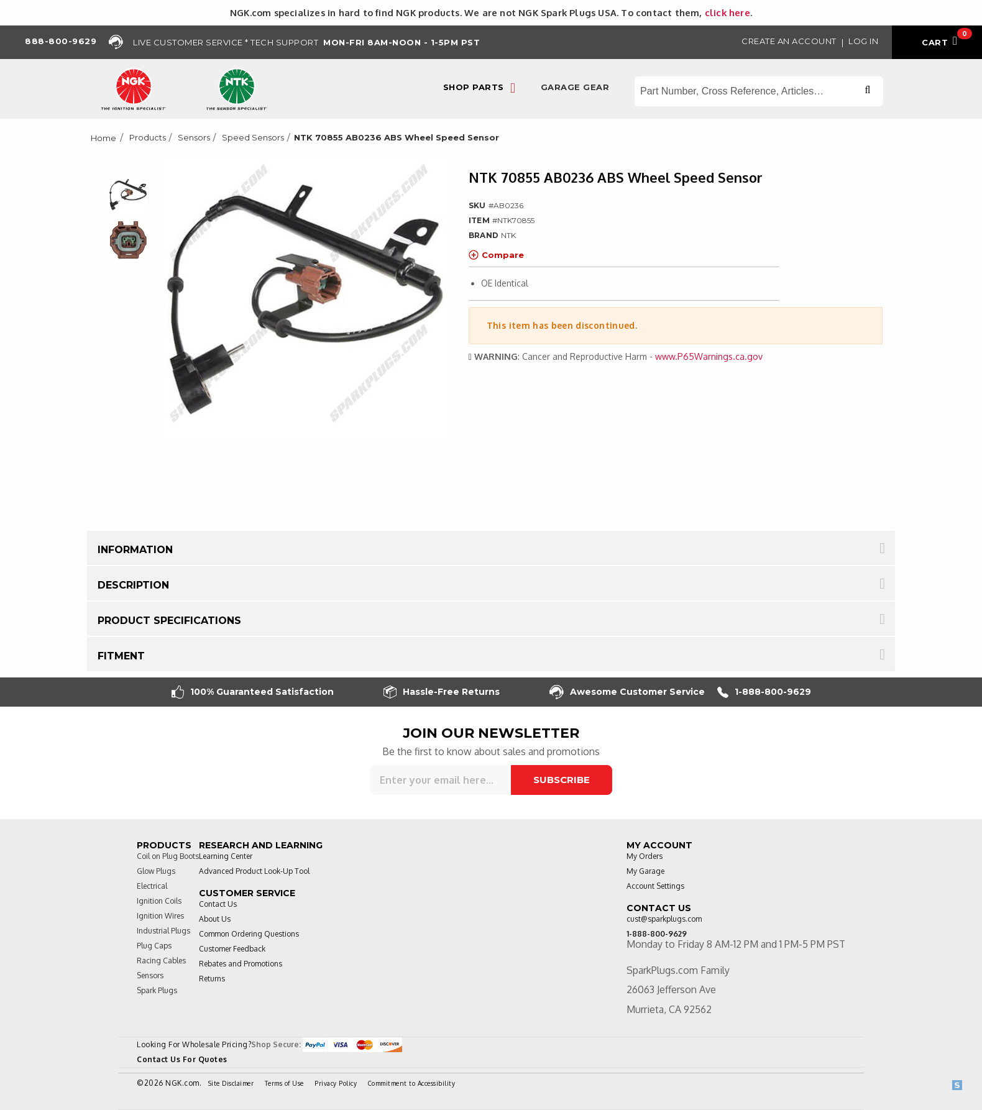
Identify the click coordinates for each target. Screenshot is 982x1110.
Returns (212, 978)
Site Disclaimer (231, 1083)
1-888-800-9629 (764, 692)
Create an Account (789, 41)
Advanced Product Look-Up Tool (254, 871)
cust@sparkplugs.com (664, 919)
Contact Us (218, 904)
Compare (496, 255)
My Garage (645, 871)
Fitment (121, 656)
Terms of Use (284, 1083)
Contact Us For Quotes (182, 1059)
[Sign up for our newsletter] (440, 780)
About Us (215, 919)
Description (133, 585)
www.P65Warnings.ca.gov (709, 356)
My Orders (644, 856)
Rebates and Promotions (240, 963)
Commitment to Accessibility (412, 1083)
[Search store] (759, 91)
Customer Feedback (232, 948)
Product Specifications (169, 620)
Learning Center (225, 856)
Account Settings (655, 886)
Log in (863, 41)
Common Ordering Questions (249, 933)
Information (135, 550)
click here (727, 12)
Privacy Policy (335, 1083)
